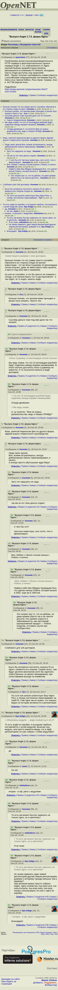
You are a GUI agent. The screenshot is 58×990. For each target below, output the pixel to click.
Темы (55, 932)
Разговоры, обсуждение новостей (24, 44)
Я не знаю (13, 222)
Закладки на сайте (10, 979)
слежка (46, 29)
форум (29, 15)
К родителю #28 (41, 925)
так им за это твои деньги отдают (21, 156)
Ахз (25, 113)
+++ (22, 15)
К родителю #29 (41, 897)
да (6, 209)
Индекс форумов (46, 932)
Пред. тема (45, 934)
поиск (21, 29)
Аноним (30, 109)
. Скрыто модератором (19, 334)
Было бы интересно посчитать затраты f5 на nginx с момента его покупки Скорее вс (28, 190)
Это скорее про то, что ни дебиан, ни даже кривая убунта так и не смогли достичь (33, 176)
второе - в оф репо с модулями (19, 213)
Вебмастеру (51, 985)
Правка (32, 95)
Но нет (10, 211)
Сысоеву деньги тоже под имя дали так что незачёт (28, 116)
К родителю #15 (32, 795)
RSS (46, 33)
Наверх (32, 283)
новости (15, 15)
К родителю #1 (32, 326)
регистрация (32, 29)
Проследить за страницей (8, 982)
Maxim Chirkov (49, 980)
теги (36, 15)
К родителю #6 (32, 507)
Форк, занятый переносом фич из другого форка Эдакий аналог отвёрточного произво (28, 139)
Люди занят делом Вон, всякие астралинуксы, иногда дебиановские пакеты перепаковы (29, 145)
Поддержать (50, 982)
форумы (4, 29)
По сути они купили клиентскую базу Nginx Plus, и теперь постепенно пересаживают (29, 196)
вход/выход (38, 30)
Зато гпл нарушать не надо (19, 151)
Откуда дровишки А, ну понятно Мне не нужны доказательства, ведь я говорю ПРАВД (27, 130)
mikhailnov (39, 213)
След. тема (54, 934)
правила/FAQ (15, 29)
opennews (20, 57)
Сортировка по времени (43, 240)
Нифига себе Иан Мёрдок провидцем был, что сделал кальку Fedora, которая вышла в (33, 170)
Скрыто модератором (16, 120)
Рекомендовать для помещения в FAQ (26, 932)
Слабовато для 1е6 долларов (16, 184)
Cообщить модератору (47, 95)
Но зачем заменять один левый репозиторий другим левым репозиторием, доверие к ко (32, 225)
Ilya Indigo (29, 207)
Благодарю (12, 231)
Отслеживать (52, 48)
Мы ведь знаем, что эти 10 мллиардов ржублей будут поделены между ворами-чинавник (29, 123)
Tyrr (40, 198)
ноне (16, 211)
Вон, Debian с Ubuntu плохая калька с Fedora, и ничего (31, 164)
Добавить (38, 982)
